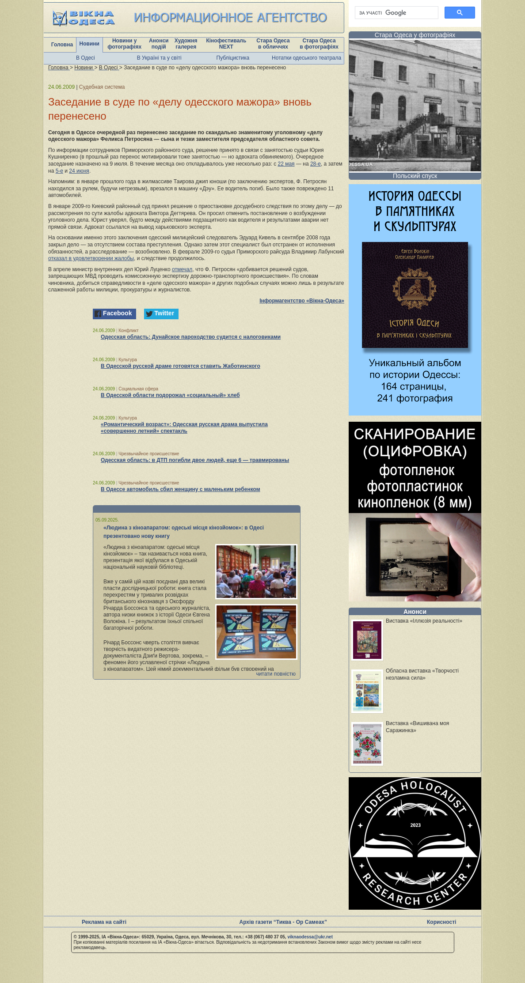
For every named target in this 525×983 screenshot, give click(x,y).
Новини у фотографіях (124, 44)
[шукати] (395, 13)
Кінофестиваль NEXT (226, 44)
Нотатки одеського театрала (306, 58)
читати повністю (276, 674)
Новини (89, 44)
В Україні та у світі (159, 58)
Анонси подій (159, 44)
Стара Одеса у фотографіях (415, 34)
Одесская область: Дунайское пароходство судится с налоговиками (191, 337)
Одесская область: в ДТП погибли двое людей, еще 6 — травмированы (195, 460)
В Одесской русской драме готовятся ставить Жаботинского (180, 366)
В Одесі (85, 58)
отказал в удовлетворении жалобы (91, 258)
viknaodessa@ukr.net (310, 936)
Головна (62, 45)
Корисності (441, 922)
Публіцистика (233, 58)
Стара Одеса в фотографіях (319, 44)
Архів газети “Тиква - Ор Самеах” (283, 922)
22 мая (286, 164)
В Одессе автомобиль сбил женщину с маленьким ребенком (180, 489)
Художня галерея (186, 44)
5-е (59, 171)
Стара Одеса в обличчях (272, 44)
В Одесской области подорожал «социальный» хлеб (170, 395)
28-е (315, 164)
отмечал (182, 269)
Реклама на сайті (104, 922)
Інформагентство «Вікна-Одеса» (301, 301)
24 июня (79, 171)
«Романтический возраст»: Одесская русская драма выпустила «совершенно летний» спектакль (184, 427)
